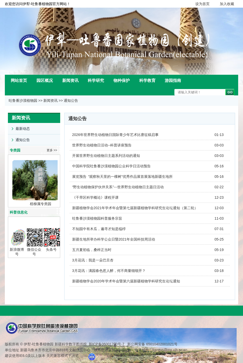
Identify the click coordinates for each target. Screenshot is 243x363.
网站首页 (19, 80)
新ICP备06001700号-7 (106, 344)
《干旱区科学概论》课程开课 (95, 197)
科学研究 (96, 80)
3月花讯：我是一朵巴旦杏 (92, 260)
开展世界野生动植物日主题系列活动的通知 (106, 156)
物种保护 (121, 80)
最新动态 (19, 127)
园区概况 (44, 80)
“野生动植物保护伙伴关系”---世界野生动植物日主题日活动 (118, 187)
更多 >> (52, 150)
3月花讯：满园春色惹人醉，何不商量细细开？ (109, 271)
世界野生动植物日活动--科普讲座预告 (102, 145)
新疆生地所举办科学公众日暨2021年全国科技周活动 (113, 239)
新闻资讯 (70, 80)
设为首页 (202, 4)
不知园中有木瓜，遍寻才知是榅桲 (99, 229)
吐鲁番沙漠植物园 (23, 100)
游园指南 (173, 80)
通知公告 (71, 100)
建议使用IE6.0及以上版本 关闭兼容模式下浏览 (42, 356)
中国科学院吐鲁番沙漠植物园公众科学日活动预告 (111, 166)
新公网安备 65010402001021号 (151, 344)
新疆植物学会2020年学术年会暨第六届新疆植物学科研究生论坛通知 (126, 281)
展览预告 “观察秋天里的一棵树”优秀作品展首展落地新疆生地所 (122, 176)
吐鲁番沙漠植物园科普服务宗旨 (97, 218)
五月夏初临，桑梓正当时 (91, 250)
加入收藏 (227, 4)
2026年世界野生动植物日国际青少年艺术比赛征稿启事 (115, 135)
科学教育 (147, 80)
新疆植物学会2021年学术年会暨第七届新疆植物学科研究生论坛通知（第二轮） (135, 208)
